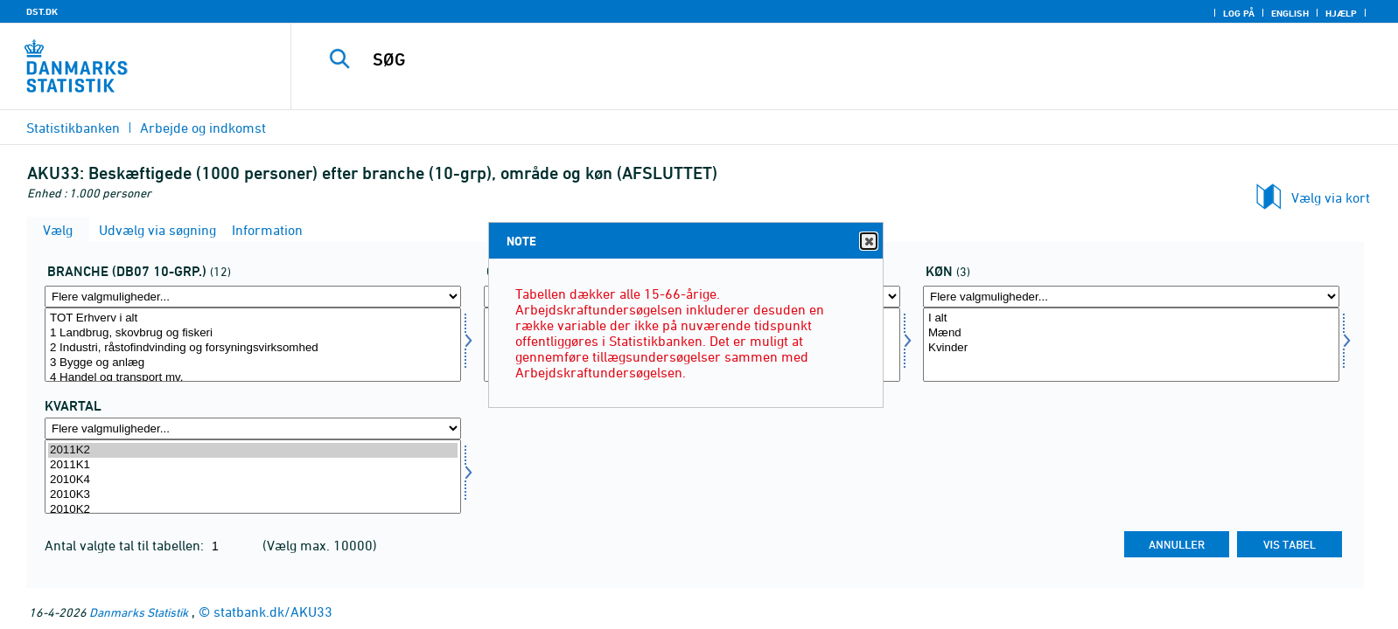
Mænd (1131, 333)
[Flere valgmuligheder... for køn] (1131, 297)
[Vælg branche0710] (253, 345)
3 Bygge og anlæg (253, 363)
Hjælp (1341, 13)
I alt (1131, 318)
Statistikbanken (73, 127)
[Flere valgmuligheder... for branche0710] (253, 297)
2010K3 (253, 494)
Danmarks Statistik (138, 612)
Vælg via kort (1330, 197)
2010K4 (253, 480)
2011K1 (253, 465)
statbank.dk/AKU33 (272, 611)
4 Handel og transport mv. (253, 377)
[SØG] (802, 59)
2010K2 (253, 509)
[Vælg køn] (1131, 345)
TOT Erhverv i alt (253, 318)
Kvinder (1131, 348)
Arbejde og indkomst (203, 127)
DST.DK (42, 11)
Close (868, 241)
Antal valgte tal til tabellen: (126, 545)
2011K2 (253, 450)
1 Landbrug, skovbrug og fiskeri (253, 333)
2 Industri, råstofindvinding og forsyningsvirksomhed (253, 348)
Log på (1239, 13)
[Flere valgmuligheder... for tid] (253, 428)
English (1290, 13)
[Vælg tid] (253, 476)
